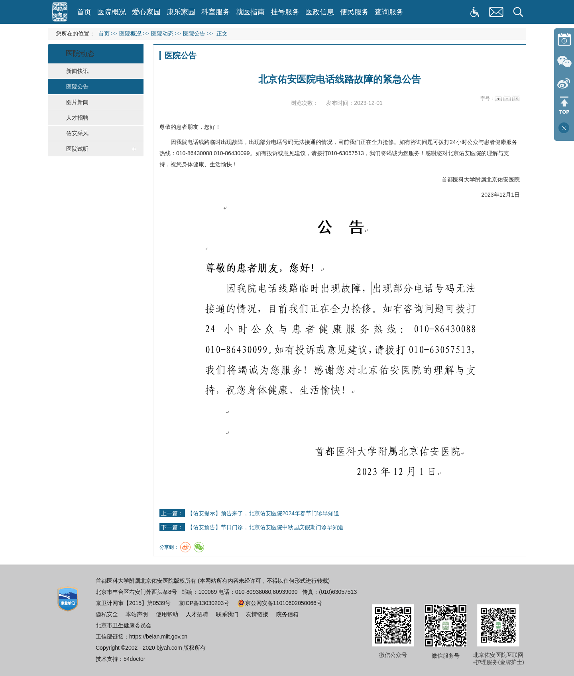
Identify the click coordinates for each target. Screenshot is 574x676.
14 (515, 99)
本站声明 (137, 614)
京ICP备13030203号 (204, 603)
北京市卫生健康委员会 (123, 625)
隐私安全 (107, 614)
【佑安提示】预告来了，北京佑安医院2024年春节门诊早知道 (263, 513)
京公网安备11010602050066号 (279, 603)
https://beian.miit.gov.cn (158, 636)
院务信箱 (287, 614)
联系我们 (227, 614)
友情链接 (257, 614)
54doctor (134, 659)
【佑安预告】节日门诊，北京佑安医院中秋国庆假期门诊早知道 (265, 527)
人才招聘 (197, 614)
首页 (84, 12)
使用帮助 (167, 614)
